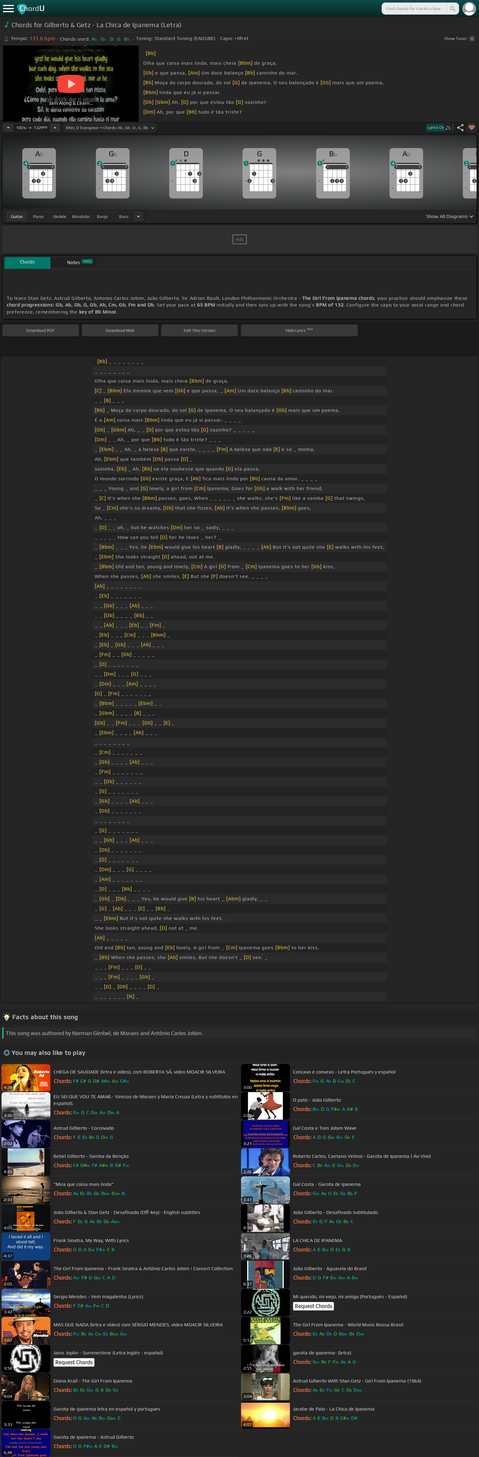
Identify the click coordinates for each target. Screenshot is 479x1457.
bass (124, 216)
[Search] (452, 8)
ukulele (59, 216)
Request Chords (313, 1306)
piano (38, 216)
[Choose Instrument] (138, 216)
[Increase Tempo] (55, 127)
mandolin (81, 216)
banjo (102, 216)
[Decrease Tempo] (8, 127)
